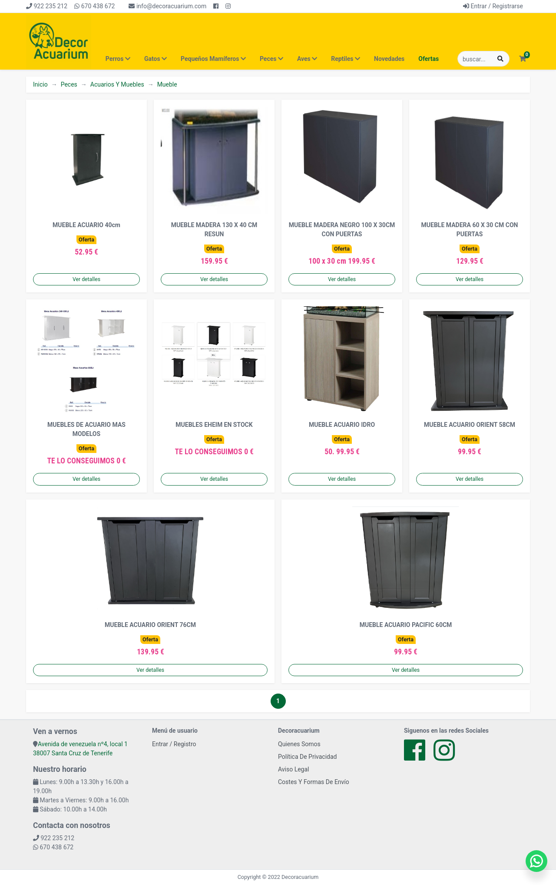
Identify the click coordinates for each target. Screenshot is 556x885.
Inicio (40, 84)
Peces (69, 84)
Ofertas (428, 58)
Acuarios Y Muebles (117, 84)
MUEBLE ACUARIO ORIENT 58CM (469, 424)
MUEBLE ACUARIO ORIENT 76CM (150, 624)
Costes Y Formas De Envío (313, 781)
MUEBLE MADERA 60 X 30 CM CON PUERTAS (469, 229)
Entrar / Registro (174, 744)
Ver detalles (86, 279)
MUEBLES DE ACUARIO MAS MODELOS (86, 429)
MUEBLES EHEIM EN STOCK (213, 424)
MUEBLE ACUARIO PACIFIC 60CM (406, 624)
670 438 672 (94, 6)
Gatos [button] (155, 58)
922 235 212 (46, 6)
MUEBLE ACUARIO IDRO (342, 424)
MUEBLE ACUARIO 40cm (86, 224)
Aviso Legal (293, 769)
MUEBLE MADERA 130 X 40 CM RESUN (214, 229)
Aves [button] (307, 58)
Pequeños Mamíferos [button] (213, 58)
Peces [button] (271, 58)
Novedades (389, 58)
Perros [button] (118, 58)
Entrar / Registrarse (493, 6)
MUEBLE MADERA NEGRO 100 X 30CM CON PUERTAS (342, 229)
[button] (522, 59)
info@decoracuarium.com (167, 6)
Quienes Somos (299, 744)
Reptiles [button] (345, 58)
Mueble (167, 84)
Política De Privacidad (307, 756)
